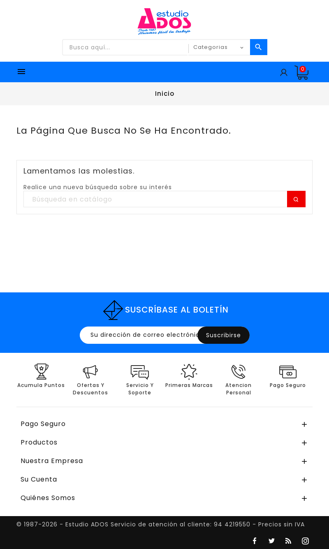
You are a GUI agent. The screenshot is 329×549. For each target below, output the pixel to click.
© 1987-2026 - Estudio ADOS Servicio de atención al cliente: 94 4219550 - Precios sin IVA (160, 524)
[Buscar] (164, 199)
